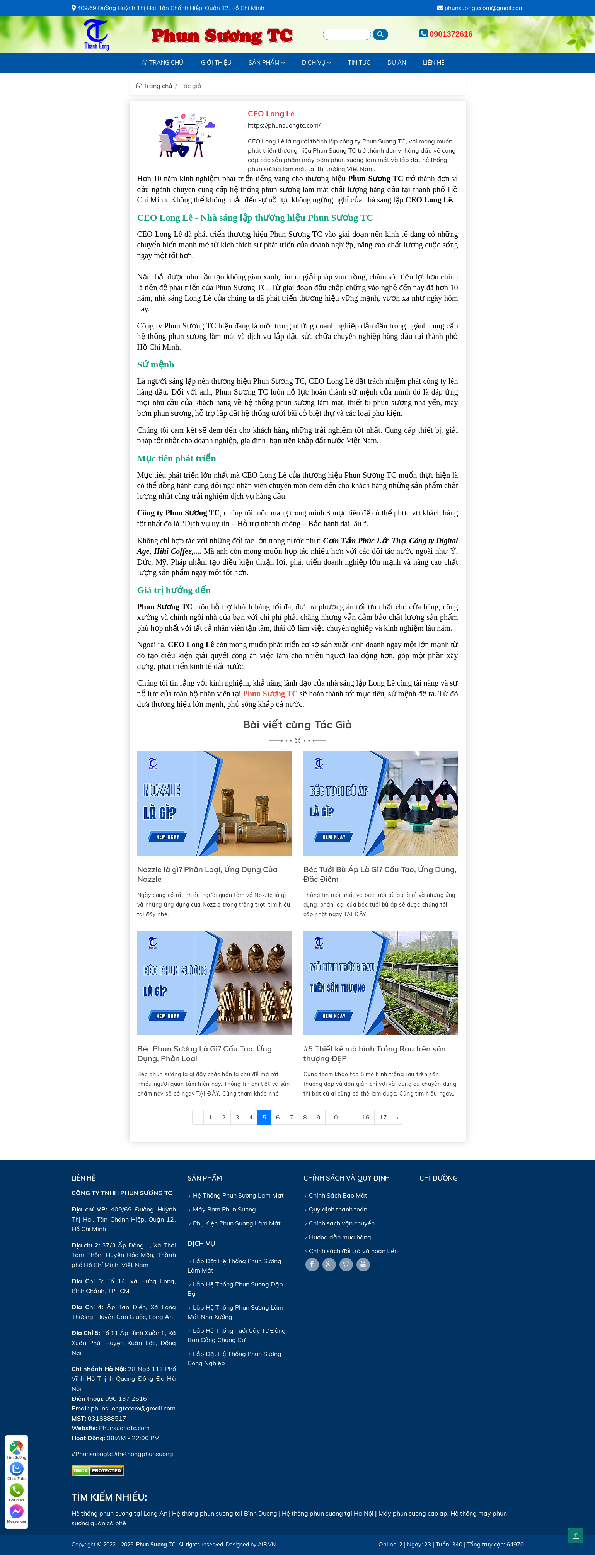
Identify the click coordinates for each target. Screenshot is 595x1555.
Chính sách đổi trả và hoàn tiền (350, 1251)
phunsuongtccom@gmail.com (480, 8)
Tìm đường (16, 1450)
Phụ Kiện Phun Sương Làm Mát (234, 1223)
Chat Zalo (16, 1471)
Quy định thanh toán (335, 1209)
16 (366, 1117)
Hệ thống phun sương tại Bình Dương (224, 1513)
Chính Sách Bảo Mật (335, 1195)
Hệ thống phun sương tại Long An (119, 1513)
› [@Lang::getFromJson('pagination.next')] (397, 1117)
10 (334, 1117)
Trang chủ (154, 86)
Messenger (16, 1514)
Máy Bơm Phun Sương (222, 1209)
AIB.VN (267, 1544)
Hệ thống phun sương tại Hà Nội (327, 1513)
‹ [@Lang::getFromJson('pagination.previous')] (198, 1117)
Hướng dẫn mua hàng (337, 1237)
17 (383, 1117)
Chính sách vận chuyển (339, 1223)
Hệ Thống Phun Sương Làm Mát (236, 1195)
